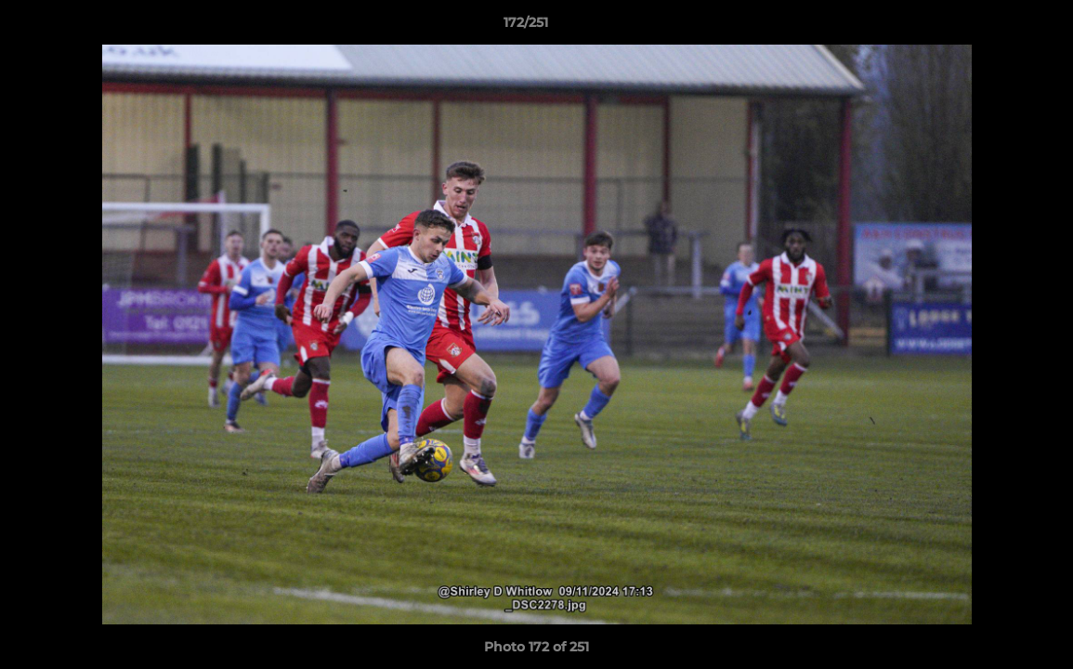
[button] (995, 27)
